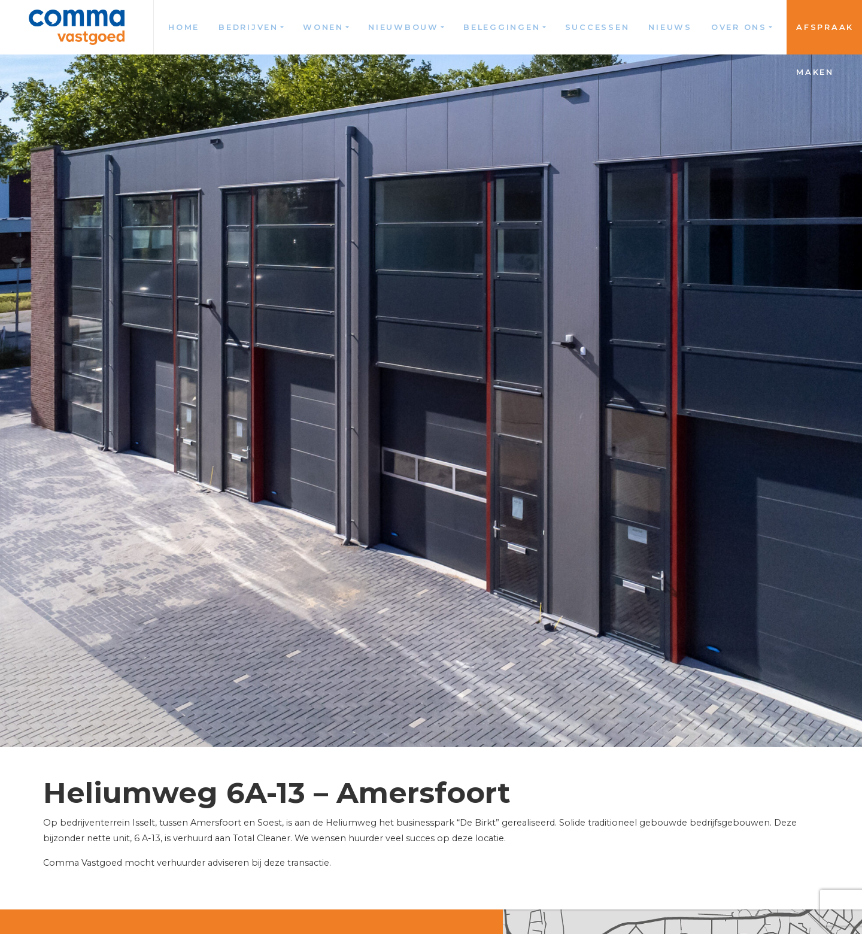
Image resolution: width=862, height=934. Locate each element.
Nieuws (670, 27)
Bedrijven (248, 27)
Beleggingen (501, 27)
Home (183, 27)
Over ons (739, 27)
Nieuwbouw (403, 27)
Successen (597, 27)
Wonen (323, 27)
